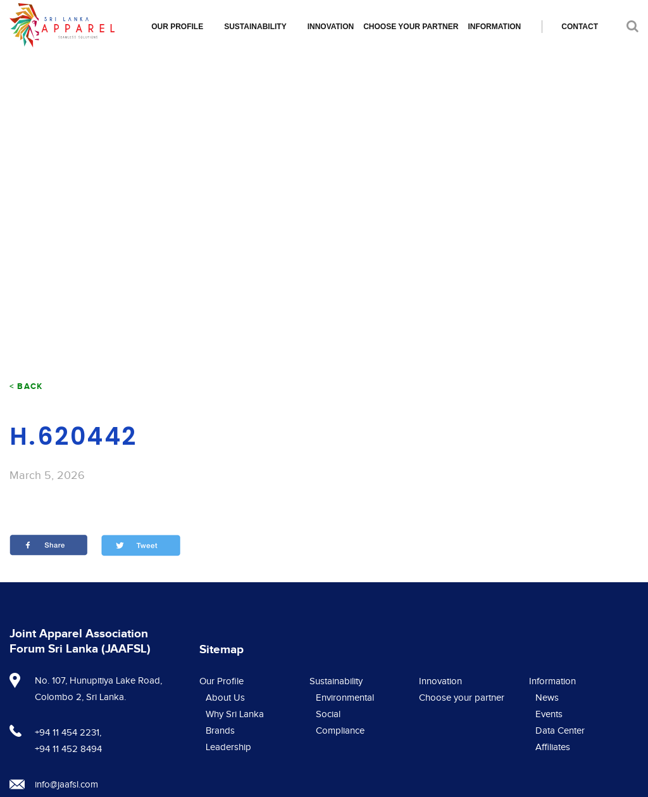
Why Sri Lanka (235, 714)
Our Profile (177, 26)
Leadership (228, 747)
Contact (579, 26)
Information (494, 26)
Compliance (340, 730)
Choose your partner (410, 26)
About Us (225, 697)
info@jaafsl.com (66, 784)
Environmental (345, 697)
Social (328, 714)
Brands (220, 730)
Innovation (331, 26)
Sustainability (255, 26)
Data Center (560, 730)
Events (549, 714)
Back (29, 386)
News (547, 697)
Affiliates (552, 747)
